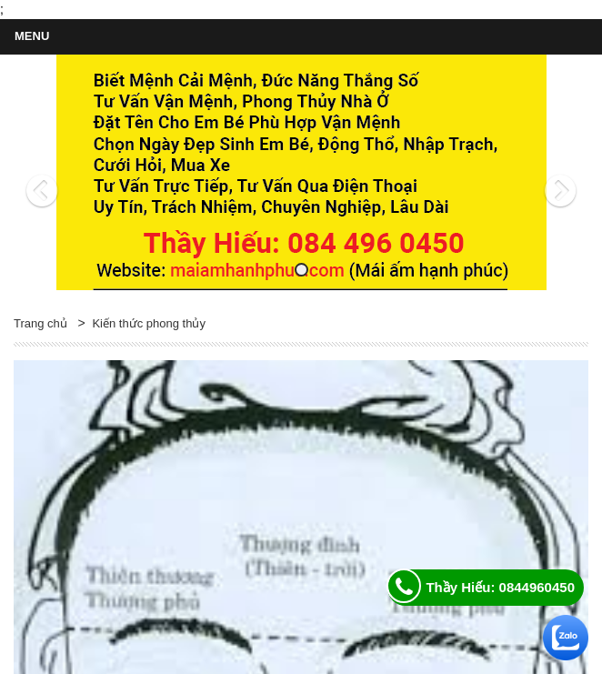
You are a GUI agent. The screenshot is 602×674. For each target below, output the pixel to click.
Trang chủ (40, 323)
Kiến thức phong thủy (148, 323)
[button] (57, 173)
